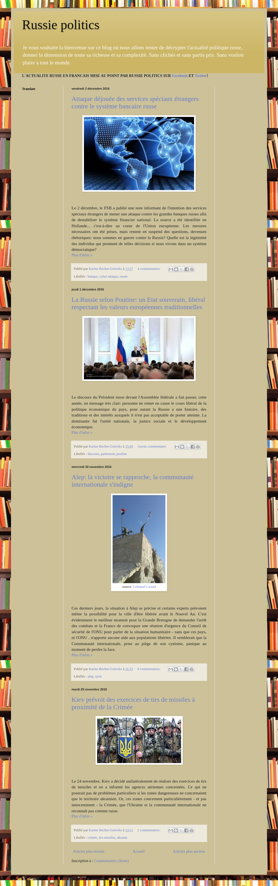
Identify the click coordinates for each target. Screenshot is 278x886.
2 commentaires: (149, 830)
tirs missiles (107, 838)
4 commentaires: (150, 269)
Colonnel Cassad (144, 587)
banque (92, 276)
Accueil (139, 851)
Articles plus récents (88, 851)
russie (124, 276)
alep (90, 676)
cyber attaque (108, 276)
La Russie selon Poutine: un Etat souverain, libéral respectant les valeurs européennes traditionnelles (138, 303)
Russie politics (60, 24)
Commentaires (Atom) (111, 861)
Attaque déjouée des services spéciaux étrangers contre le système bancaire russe (135, 102)
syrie (98, 676)
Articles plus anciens (189, 851)
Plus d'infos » (82, 255)
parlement (108, 454)
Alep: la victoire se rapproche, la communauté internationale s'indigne (132, 480)
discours (93, 454)
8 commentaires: (149, 669)
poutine (121, 454)
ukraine (122, 838)
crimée (92, 838)
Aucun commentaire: (153, 446)
